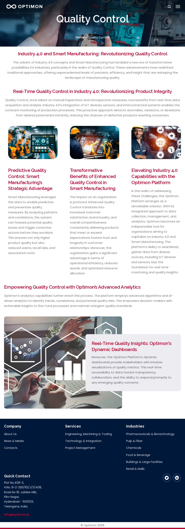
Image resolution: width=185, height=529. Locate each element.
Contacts (10, 448)
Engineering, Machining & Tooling (88, 434)
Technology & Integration (83, 441)
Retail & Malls (135, 469)
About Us (10, 434)
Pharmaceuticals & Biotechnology (150, 434)
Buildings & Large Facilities (144, 462)
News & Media (14, 441)
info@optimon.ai (16, 514)
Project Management (80, 448)
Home (80, 37)
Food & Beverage (138, 455)
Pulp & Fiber (134, 441)
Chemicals (133, 448)
